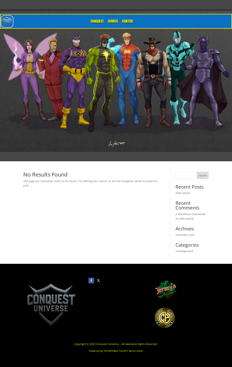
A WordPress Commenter (191, 214)
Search (203, 175)
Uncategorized (184, 251)
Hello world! (183, 193)
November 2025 (185, 235)
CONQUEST (97, 21)
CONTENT (127, 21)
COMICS (113, 21)
